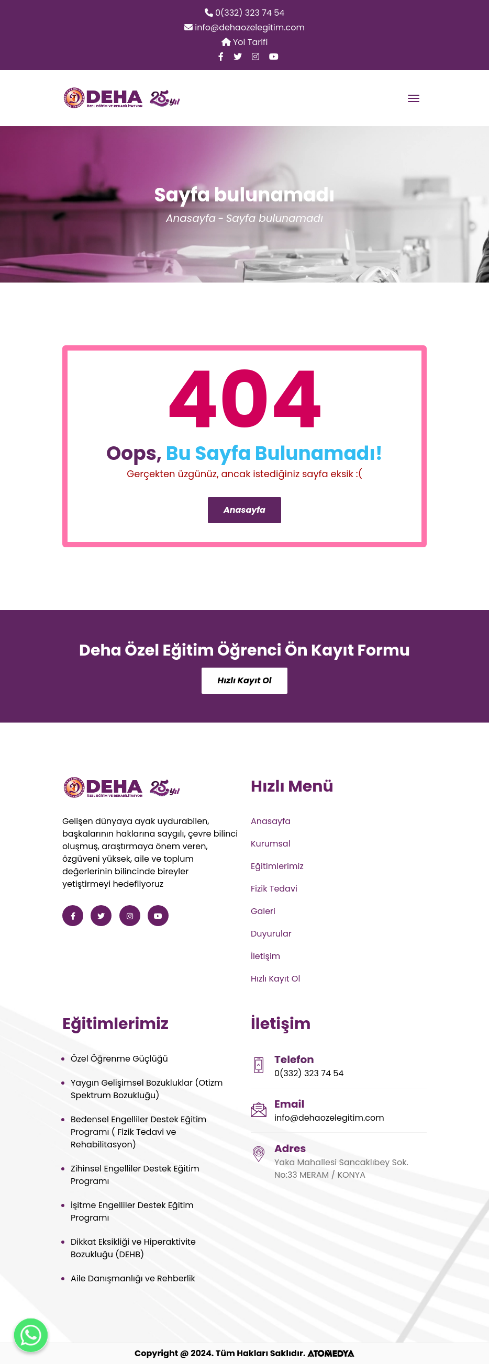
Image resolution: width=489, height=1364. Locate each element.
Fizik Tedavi (274, 889)
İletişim (265, 956)
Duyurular (271, 934)
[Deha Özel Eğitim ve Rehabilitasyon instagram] (255, 57)
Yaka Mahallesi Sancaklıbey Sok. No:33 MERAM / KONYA (341, 1168)
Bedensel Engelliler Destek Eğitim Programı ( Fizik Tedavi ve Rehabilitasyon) (138, 1132)
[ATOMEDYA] (330, 1353)
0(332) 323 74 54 (245, 13)
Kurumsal (271, 844)
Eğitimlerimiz (277, 866)
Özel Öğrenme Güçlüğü (119, 1059)
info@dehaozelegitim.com (244, 27)
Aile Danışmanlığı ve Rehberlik (133, 1278)
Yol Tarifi (244, 42)
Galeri (263, 911)
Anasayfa (191, 218)
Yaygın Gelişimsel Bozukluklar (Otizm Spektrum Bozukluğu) (147, 1089)
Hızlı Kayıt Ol (244, 680)
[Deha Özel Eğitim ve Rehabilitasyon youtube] (274, 57)
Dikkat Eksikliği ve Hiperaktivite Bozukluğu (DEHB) (133, 1248)
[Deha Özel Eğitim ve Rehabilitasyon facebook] (221, 57)
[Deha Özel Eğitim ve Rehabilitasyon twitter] (238, 57)
